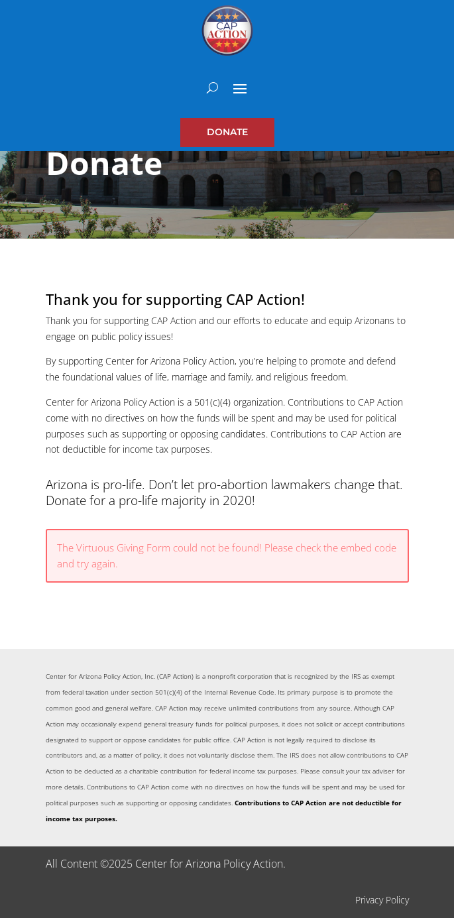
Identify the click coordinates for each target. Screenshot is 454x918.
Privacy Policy (382, 899)
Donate (227, 132)
